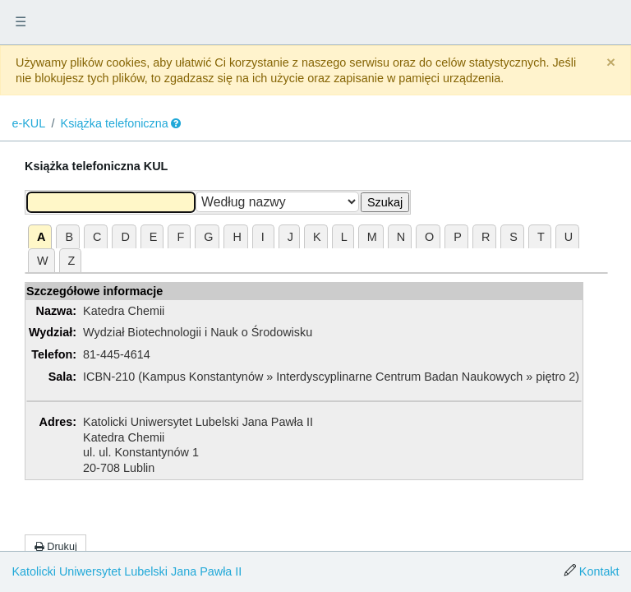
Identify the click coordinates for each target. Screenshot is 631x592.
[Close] (611, 63)
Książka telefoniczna (114, 123)
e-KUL (28, 123)
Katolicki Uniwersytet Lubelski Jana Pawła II (127, 571)
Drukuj (56, 547)
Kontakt (599, 571)
